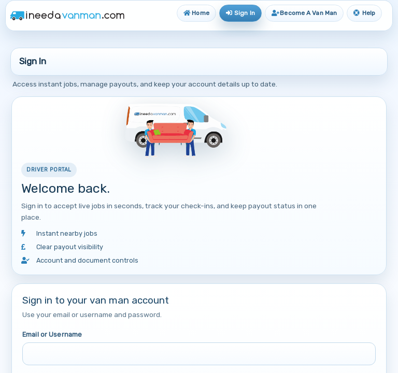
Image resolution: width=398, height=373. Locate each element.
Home (196, 13)
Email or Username (52, 334)
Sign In (240, 13)
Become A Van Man (304, 13)
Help (364, 13)
